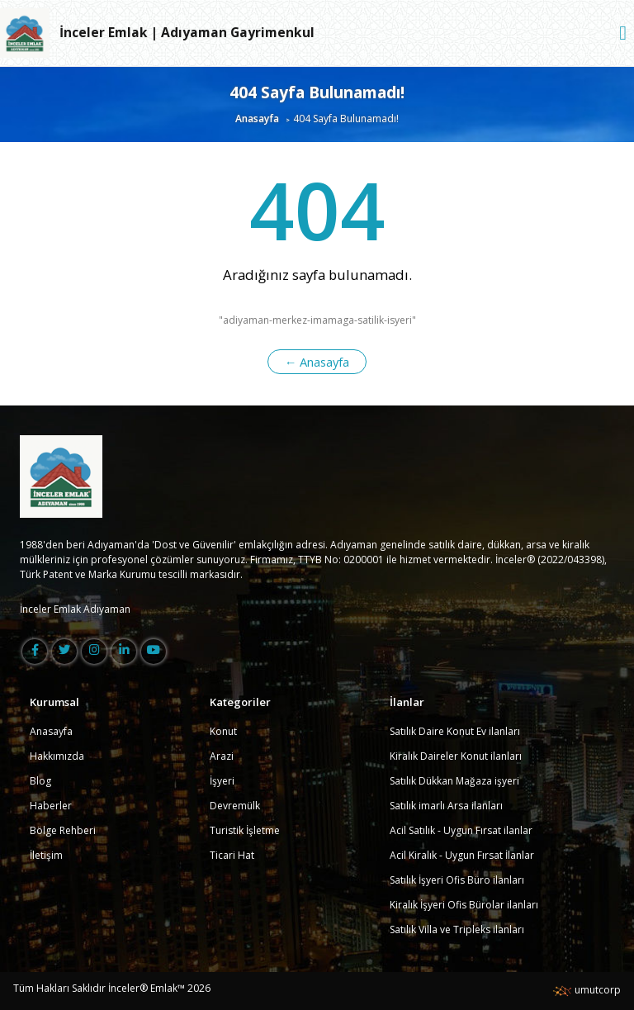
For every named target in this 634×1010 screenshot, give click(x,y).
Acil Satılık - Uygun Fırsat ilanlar (461, 830)
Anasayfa (257, 118)
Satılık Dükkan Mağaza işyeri (454, 781)
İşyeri (222, 781)
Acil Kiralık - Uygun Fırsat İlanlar (462, 855)
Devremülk (235, 806)
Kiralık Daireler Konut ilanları (456, 756)
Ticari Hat (232, 855)
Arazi (222, 756)
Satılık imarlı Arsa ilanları (446, 806)
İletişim (46, 855)
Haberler (51, 806)
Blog (40, 781)
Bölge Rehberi (63, 830)
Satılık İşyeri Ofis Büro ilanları (457, 880)
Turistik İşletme (245, 830)
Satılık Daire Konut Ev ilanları (455, 731)
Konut (223, 731)
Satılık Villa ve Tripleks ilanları (457, 929)
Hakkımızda (57, 756)
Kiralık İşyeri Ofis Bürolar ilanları (464, 905)
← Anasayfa (317, 361)
